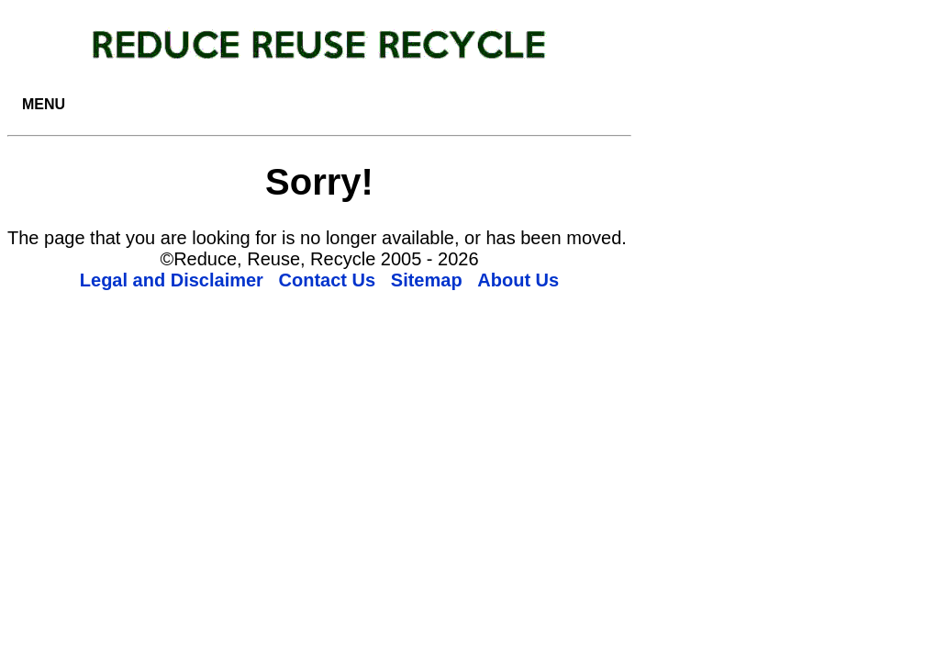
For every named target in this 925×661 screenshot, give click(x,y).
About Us (518, 280)
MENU (43, 104)
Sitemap (426, 280)
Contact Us (327, 280)
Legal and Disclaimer (171, 280)
